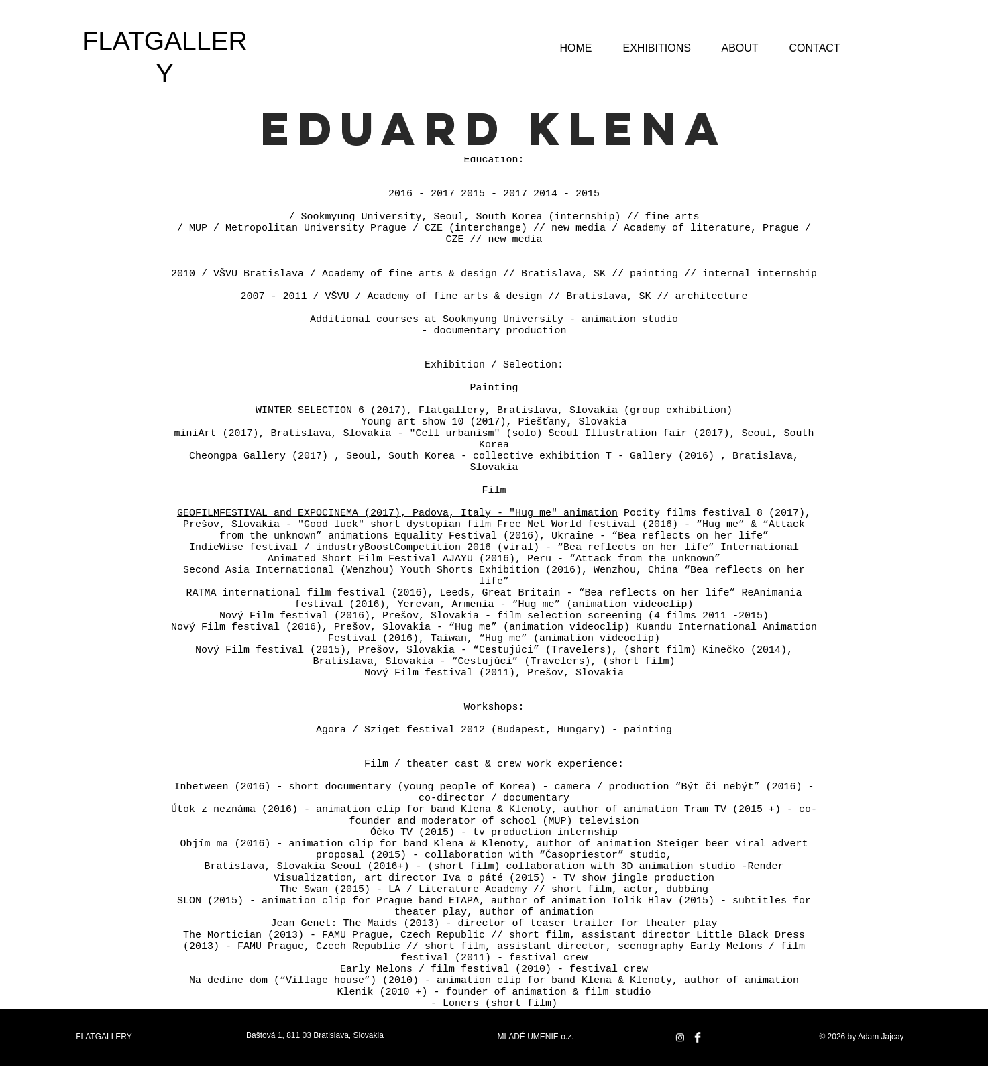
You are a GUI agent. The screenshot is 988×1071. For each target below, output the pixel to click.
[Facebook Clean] (697, 1037)
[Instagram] (680, 1037)
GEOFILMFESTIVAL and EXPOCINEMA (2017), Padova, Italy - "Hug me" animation (397, 513)
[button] (657, 42)
